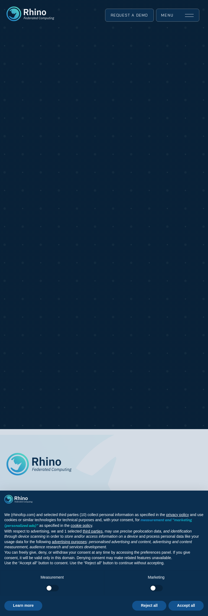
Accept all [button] (186, 605)
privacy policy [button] (177, 515)
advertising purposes (69, 542)
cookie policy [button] (81, 525)
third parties (92, 531)
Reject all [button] (149, 605)
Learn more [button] (23, 605)
